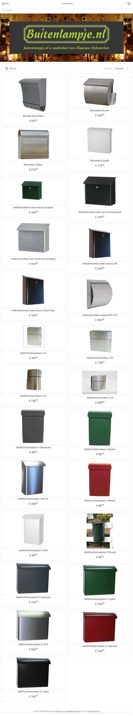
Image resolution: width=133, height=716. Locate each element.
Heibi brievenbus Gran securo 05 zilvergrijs (33, 258)
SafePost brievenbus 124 (100, 397)
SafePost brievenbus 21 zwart (33, 691)
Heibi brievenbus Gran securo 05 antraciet (99, 212)
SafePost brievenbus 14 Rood (99, 500)
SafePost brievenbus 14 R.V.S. (33, 498)
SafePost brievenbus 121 (33, 353)
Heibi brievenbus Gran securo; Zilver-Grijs (33, 310)
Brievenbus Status (33, 164)
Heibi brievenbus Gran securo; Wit (99, 263)
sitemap (58, 711)
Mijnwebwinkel (94, 711)
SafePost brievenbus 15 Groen (100, 552)
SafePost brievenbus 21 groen (99, 599)
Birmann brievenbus (33, 116)
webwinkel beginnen (72, 711)
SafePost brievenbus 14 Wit (33, 550)
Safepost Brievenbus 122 (100, 357)
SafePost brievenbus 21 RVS (33, 644)
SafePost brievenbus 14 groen (99, 449)
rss (63, 711)
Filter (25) (10, 68)
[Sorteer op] (121, 69)
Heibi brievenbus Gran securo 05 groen (33, 207)
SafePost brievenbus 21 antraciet (33, 597)
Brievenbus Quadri (99, 160)
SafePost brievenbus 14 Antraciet (33, 447)
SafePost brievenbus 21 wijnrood (100, 646)
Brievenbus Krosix (99, 110)
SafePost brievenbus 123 (33, 395)
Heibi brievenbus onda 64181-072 (99, 315)
